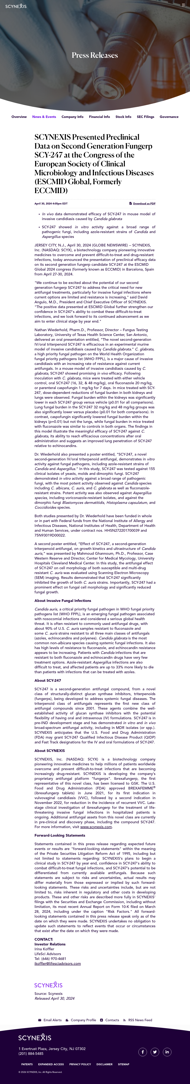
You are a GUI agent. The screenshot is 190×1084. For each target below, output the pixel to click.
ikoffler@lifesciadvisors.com (58, 964)
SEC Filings (145, 117)
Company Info (72, 117)
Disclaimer (104, 1064)
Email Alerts (53, 1020)
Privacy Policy (80, 1064)
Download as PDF (142, 203)
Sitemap (123, 1064)
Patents (27, 1064)
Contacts (112, 1020)
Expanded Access (51, 1064)
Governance (169, 117)
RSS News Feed (140, 1020)
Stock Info (123, 117)
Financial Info (99, 117)
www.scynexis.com (96, 827)
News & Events (44, 117)
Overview (19, 117)
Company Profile (83, 1020)
